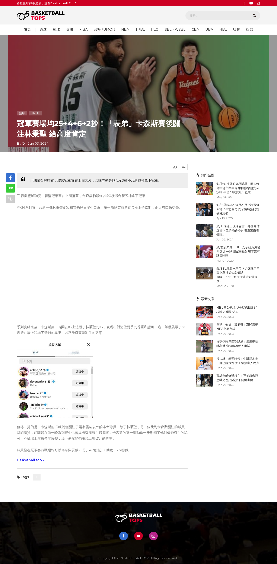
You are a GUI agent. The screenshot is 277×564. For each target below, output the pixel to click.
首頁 (27, 30)
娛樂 (249, 30)
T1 (36, 477)
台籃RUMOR (104, 30)
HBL (223, 30)
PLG (154, 30)
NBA (125, 30)
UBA (209, 30)
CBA (195, 30)
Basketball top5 (30, 460)
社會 (236, 30)
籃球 (43, 30)
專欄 (69, 30)
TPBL (140, 30)
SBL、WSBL (175, 30)
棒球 (56, 30)
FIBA (83, 30)
